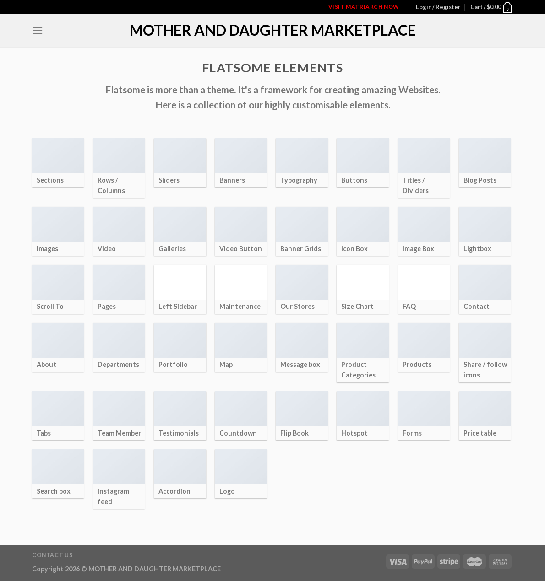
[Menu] (37, 30)
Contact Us (52, 555)
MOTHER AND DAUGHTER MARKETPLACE (273, 30)
